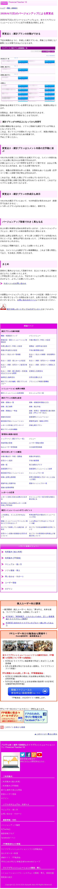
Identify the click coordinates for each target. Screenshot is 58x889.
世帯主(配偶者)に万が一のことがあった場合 (42, 478)
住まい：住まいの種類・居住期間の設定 (42, 355)
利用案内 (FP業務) (13, 558)
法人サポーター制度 (9, 853)
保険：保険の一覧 (7, 402)
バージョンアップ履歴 (10, 825)
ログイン (9, 589)
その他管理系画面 (35, 447)
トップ (2, 8)
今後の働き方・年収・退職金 (11, 456)
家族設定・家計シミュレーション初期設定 (14, 341)
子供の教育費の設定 (36, 350)
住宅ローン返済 (6, 460)
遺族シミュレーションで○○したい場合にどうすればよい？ (14, 522)
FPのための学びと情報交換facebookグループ (20, 862)
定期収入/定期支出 (36, 371)
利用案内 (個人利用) (13, 552)
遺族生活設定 (6, 417)
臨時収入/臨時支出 (8, 377)
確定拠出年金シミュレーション (12, 421)
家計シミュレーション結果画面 (12, 393)
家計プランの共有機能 (9, 429)
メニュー (32, 439)
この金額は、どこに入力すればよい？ (13, 516)
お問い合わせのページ (26, 300)
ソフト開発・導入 (12, 570)
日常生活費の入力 (35, 377)
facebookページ (8, 838)
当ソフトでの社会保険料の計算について (42, 528)
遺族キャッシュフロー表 (38, 483)
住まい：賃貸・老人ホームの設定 (13, 361)
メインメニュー (35, 336)
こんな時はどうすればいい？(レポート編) (41, 522)
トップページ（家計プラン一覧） (13, 439)
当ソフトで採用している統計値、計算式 (14, 528)
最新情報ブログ (7, 833)
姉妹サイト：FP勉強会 (10, 857)
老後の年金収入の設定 (9, 350)
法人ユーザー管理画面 (9, 447)
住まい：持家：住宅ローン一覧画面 (42, 361)
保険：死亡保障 (6, 406)
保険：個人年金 (35, 406)
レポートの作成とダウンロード (12, 425)
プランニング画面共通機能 (39, 381)
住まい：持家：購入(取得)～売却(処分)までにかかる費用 (14, 372)
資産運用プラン (6, 469)
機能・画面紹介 (12, 8)
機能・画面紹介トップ (9, 336)
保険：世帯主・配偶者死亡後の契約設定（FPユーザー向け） (42, 412)
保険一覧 (4, 465)
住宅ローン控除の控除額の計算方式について (14, 535)
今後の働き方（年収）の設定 (39, 340)
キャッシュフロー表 (36, 393)
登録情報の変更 (6, 443)
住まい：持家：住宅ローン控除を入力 (42, 366)
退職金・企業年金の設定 (38, 346)
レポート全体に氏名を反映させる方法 (14, 498)
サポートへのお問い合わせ (15, 283)
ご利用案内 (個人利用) (10, 782)
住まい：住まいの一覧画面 (11, 354)
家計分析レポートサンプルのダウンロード (25, 309)
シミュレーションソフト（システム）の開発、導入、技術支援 (27, 873)
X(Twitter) (5, 829)
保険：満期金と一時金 (9, 411)
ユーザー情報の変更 (36, 443)
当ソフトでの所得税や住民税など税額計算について (42, 535)
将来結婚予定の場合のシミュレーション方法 (42, 516)
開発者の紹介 (6, 877)
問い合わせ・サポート (14, 576)
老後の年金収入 (35, 456)
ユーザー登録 (10, 583)
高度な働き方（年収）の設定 (11, 346)
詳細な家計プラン (35, 425)
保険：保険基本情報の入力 (39, 402)
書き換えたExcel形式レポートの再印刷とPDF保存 (13, 504)
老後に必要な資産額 (8, 477)
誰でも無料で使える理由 (11, 790)
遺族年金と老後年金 (8, 483)
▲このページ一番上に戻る (46, 734)
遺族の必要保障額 (7, 487)
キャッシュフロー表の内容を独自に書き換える (42, 498)
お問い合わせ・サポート (11, 814)
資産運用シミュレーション (39, 417)
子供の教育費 (34, 460)
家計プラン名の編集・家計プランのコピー (14, 382)
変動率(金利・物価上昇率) (38, 421)
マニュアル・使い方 (13, 564)
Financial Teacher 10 (18, 2)
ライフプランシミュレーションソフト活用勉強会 (22, 849)
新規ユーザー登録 (8, 794)
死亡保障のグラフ (35, 465)
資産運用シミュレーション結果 (40, 469)
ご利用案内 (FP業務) (10, 786)
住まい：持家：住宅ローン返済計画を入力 (14, 366)
